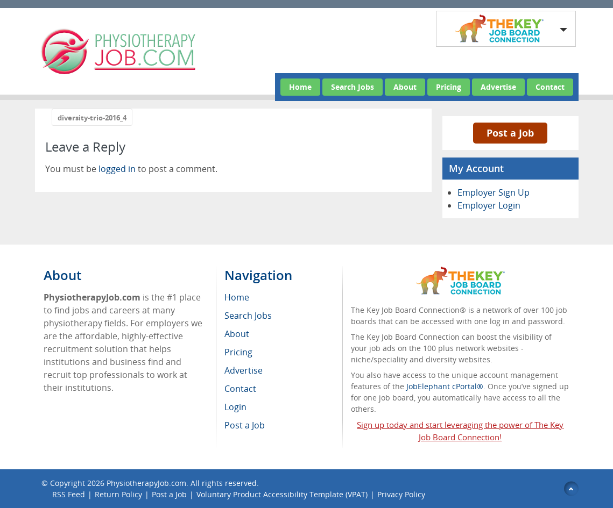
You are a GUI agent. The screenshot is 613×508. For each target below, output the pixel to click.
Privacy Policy (402, 494)
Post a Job (510, 132)
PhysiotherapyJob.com (146, 483)
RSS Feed (68, 494)
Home (300, 87)
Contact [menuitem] (240, 389)
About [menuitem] (236, 334)
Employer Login (488, 205)
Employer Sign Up (493, 192)
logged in (117, 169)
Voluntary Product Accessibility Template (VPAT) (282, 494)
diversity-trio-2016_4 (92, 118)
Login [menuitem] (235, 407)
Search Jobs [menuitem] (248, 315)
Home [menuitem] (236, 297)
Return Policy (118, 494)
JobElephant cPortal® (444, 386)
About (405, 87)
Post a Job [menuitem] (244, 425)
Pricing (448, 87)
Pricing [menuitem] (238, 352)
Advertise (498, 87)
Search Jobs (352, 87)
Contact (550, 87)
